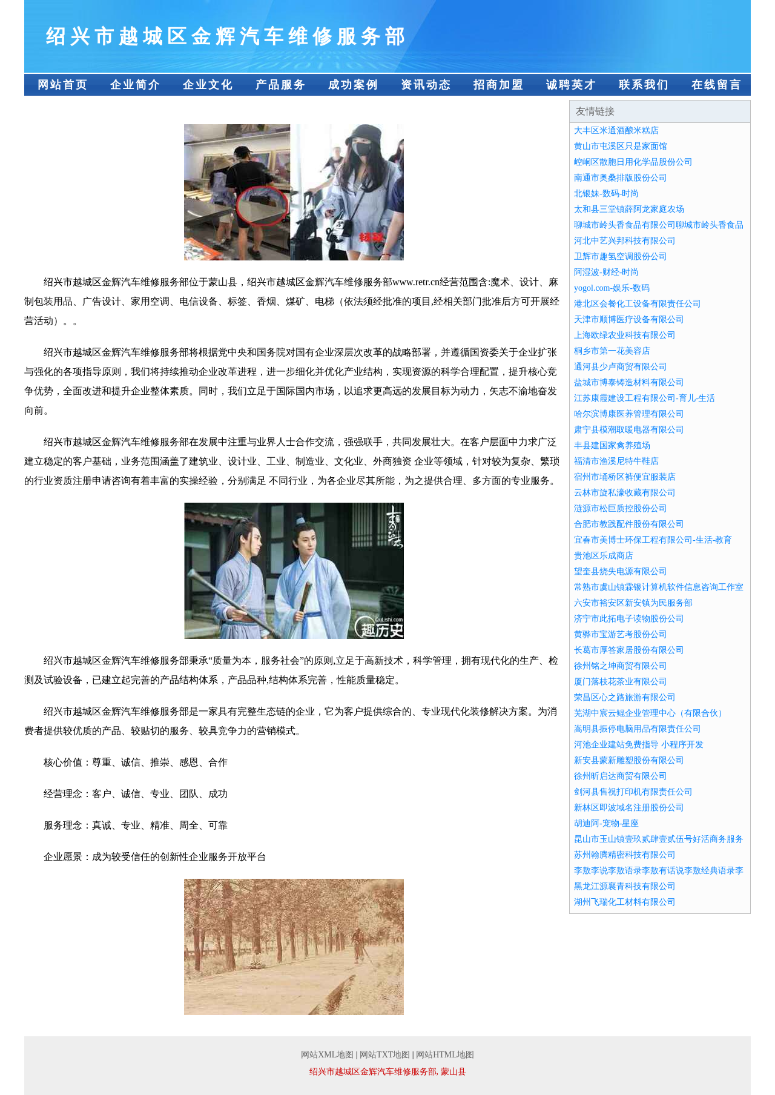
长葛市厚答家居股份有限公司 (629, 650)
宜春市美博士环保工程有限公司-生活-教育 (653, 539)
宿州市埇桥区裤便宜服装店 (625, 476)
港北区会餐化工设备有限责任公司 (637, 303)
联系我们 (644, 85)
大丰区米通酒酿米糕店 (616, 130)
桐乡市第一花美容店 (612, 351)
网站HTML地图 (445, 1054)
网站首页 (63, 85)
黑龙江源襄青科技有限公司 (625, 886)
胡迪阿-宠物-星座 (606, 823)
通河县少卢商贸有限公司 (620, 366)
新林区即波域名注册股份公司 (629, 807)
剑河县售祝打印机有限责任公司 (633, 791)
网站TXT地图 (385, 1054)
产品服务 (281, 85)
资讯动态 (426, 85)
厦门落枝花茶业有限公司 (620, 681)
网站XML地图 (327, 1054)
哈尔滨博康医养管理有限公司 (629, 413)
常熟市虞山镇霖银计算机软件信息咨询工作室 (659, 587)
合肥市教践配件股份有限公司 (629, 524)
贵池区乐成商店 (603, 555)
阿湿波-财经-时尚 (606, 272)
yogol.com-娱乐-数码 (612, 288)
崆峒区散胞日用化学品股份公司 (633, 162)
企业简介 (135, 85)
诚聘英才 (571, 85)
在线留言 (716, 85)
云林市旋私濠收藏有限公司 (625, 492)
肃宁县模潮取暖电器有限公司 (629, 429)
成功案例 (353, 85)
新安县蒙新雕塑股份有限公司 (629, 760)
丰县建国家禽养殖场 (612, 445)
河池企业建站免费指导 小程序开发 (639, 744)
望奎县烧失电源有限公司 (620, 571)
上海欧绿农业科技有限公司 (625, 335)
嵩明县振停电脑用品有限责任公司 (637, 728)
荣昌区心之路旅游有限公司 (625, 697)
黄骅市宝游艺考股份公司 (620, 634)
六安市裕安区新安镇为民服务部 (633, 602)
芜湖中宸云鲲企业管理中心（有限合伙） (650, 713)
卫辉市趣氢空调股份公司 (620, 256)
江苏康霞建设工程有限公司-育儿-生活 (644, 398)
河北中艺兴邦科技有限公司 (625, 240)
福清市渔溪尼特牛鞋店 (616, 461)
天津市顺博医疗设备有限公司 (629, 319)
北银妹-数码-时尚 (606, 193)
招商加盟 (498, 85)
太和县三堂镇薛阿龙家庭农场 (629, 209)
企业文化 (208, 85)
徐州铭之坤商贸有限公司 (620, 665)
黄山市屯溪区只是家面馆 (620, 146)
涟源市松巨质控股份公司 (620, 508)
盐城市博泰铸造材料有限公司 (629, 382)
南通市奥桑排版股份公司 (620, 177)
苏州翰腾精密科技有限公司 (625, 854)
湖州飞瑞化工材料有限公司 (625, 902)
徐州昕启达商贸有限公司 (620, 776)
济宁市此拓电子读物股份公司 (629, 618)
